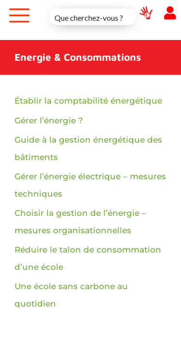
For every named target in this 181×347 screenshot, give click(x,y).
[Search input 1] (93, 17)
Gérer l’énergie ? (48, 120)
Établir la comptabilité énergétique (88, 101)
